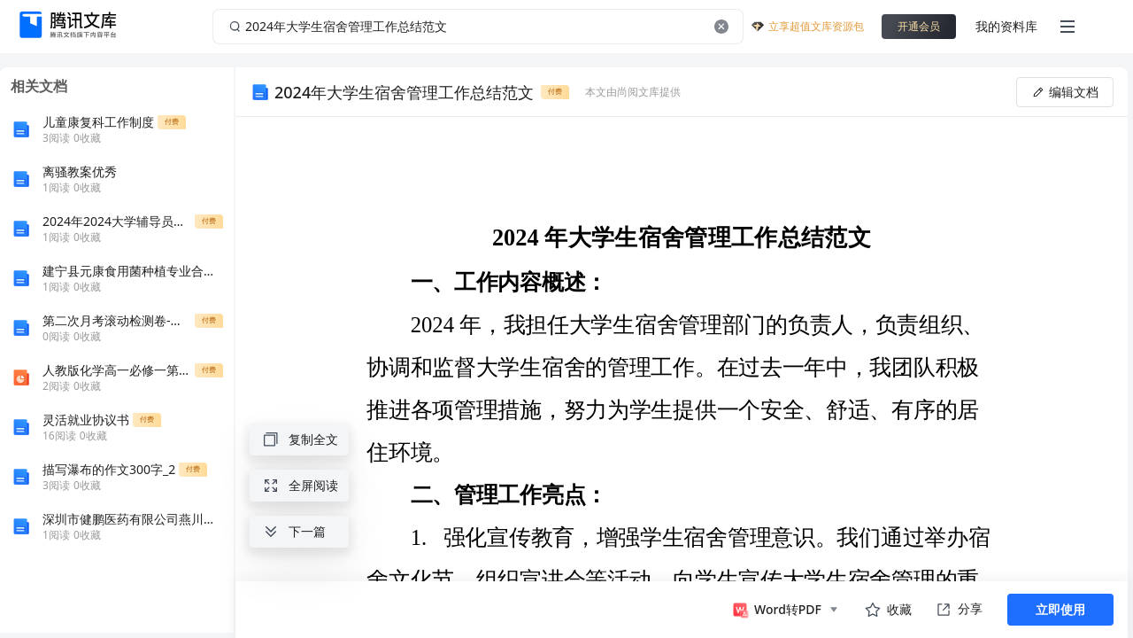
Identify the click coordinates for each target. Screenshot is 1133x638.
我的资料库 (1006, 26)
